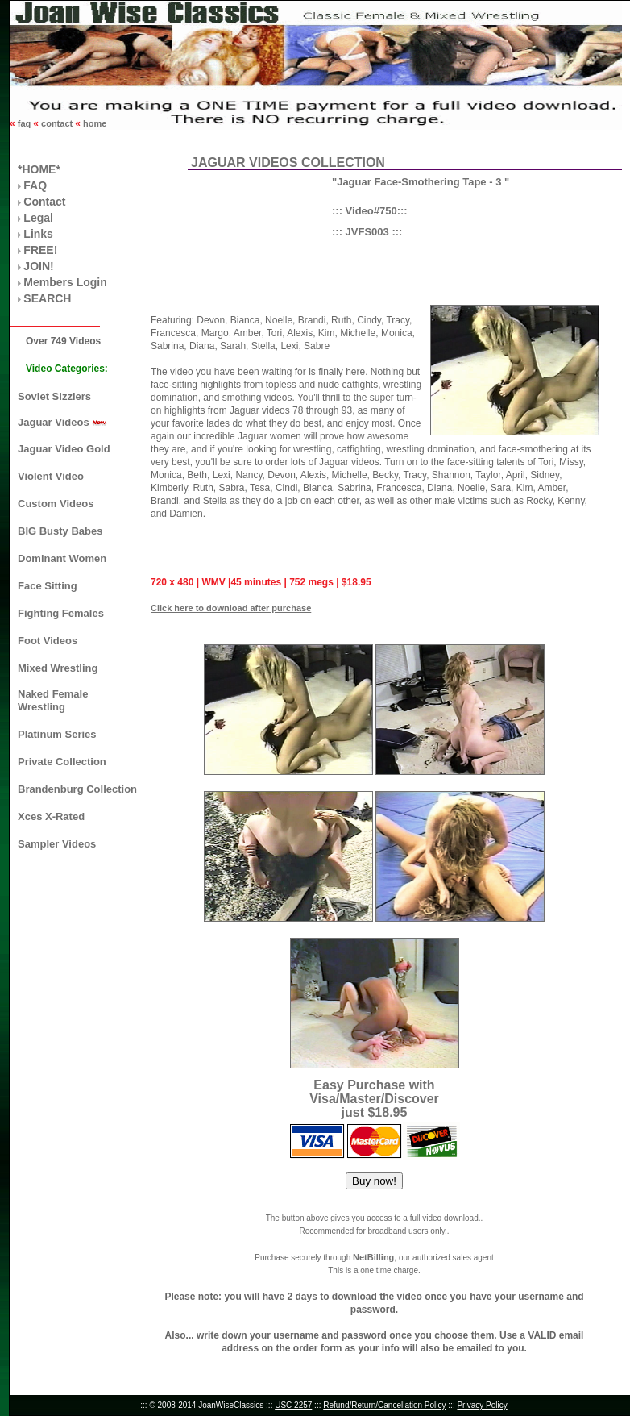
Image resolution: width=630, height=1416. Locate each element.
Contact (44, 201)
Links (38, 233)
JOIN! (38, 266)
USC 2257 (293, 1405)
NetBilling (373, 1257)
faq (24, 123)
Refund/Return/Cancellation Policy (384, 1405)
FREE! (40, 250)
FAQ (35, 185)
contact (57, 123)
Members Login (64, 282)
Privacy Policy (482, 1405)
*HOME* (39, 169)
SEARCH (47, 298)
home (93, 123)
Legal (38, 217)
